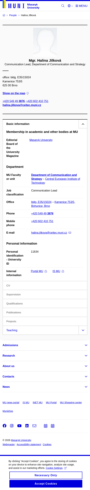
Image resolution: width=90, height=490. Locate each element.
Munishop (8, 411)
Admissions (10, 345)
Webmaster (9, 444)
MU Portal (51, 402)
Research (9, 355)
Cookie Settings (56, 470)
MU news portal (11, 402)
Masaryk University (41, 140)
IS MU (58, 271)
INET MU (37, 402)
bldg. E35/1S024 (41, 202)
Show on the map (16, 93)
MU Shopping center (71, 402)
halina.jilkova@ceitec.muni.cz (22, 105)
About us (8, 366)
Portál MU (39, 271)
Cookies (47, 444)
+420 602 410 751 (37, 101)
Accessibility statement (29, 444)
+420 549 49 (14, 101)
